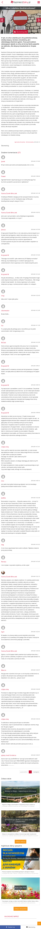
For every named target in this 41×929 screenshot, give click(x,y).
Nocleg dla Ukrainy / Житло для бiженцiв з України (20, 858)
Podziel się (11, 927)
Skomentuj (31, 927)
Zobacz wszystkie (20, 909)
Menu (38, 2)
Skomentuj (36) (21, 32)
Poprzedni (2, 20)
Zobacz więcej (20, 842)
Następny (38, 20)
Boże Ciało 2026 (20, 888)
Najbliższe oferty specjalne (11, 846)
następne (36, 772)
